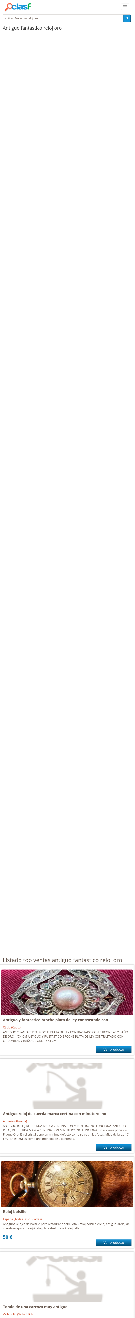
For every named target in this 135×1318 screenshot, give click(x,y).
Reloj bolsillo (15, 1211)
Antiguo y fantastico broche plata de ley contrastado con (55, 1019)
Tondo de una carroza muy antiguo (35, 1306)
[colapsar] (125, 7)
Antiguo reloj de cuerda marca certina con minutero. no (54, 1113)
